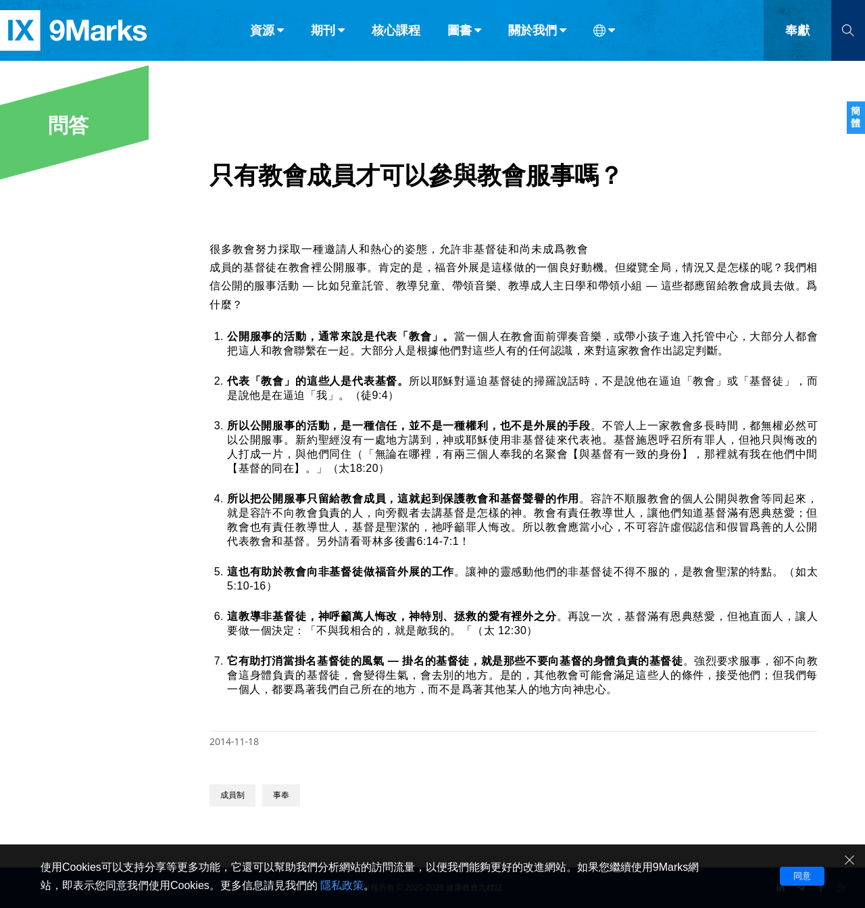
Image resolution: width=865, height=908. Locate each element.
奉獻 (797, 39)
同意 (802, 876)
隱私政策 (342, 885)
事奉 (281, 795)
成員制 (232, 795)
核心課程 (396, 39)
